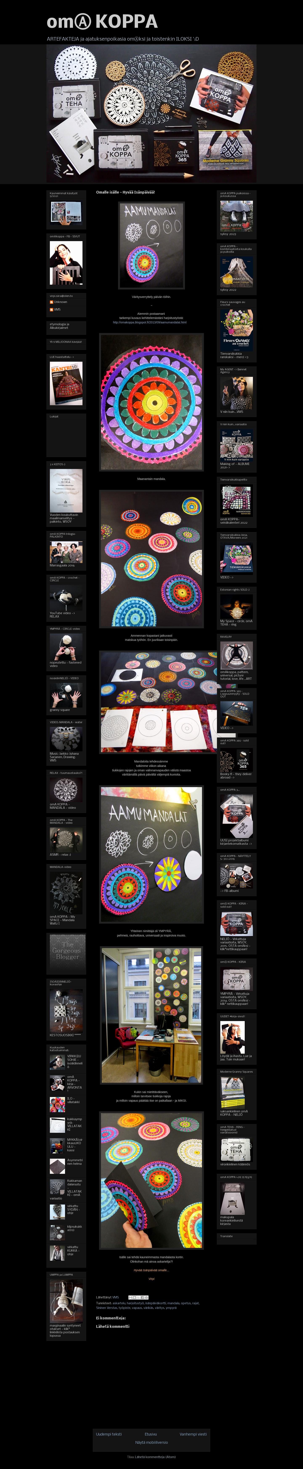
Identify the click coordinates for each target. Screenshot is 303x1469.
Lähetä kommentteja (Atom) (155, 1457)
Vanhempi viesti (193, 1435)
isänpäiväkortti (155, 1303)
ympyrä (171, 1308)
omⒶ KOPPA (102, 23)
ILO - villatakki (73, 1100)
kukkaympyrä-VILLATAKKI (74, 1125)
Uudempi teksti (109, 1435)
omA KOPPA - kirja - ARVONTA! (74, 1084)
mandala (173, 1303)
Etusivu (151, 1435)
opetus (186, 1303)
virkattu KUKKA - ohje (73, 1251)
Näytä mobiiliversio (151, 1443)
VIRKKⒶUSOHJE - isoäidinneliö (74, 1062)
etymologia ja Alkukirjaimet (59, 326)
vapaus (137, 1308)
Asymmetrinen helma (75, 1162)
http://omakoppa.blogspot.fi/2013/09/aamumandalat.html (149, 322)
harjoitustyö (135, 1303)
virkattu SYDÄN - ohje (73, 1210)
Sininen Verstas (106, 1308)
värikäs (148, 1308)
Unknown (60, 302)
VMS (57, 309)
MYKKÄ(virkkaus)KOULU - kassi (74, 1145)
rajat (195, 1303)
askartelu (119, 1303)
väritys (159, 1308)
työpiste (124, 1308)
